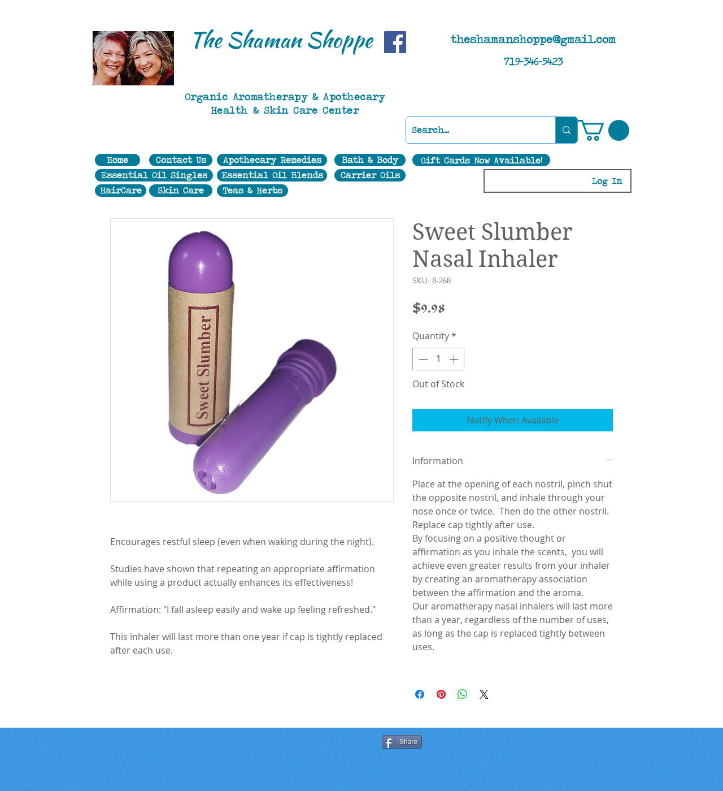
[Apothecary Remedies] (272, 160)
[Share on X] (484, 694)
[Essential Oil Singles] (154, 175)
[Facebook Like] (253, 743)
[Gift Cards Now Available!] (481, 160)
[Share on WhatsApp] (462, 694)
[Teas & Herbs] (252, 190)
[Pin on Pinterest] (441, 694)
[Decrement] (422, 359)
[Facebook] (395, 42)
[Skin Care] (180, 190)
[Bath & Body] (370, 160)
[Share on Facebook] (419, 694)
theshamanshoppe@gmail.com (533, 39)
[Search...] (472, 130)
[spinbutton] (438, 359)
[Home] (117, 160)
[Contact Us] (180, 160)
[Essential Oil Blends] (272, 175)
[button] (603, 130)
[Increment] (455, 359)
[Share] (402, 742)
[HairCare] (120, 190)
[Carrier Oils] (370, 175)
